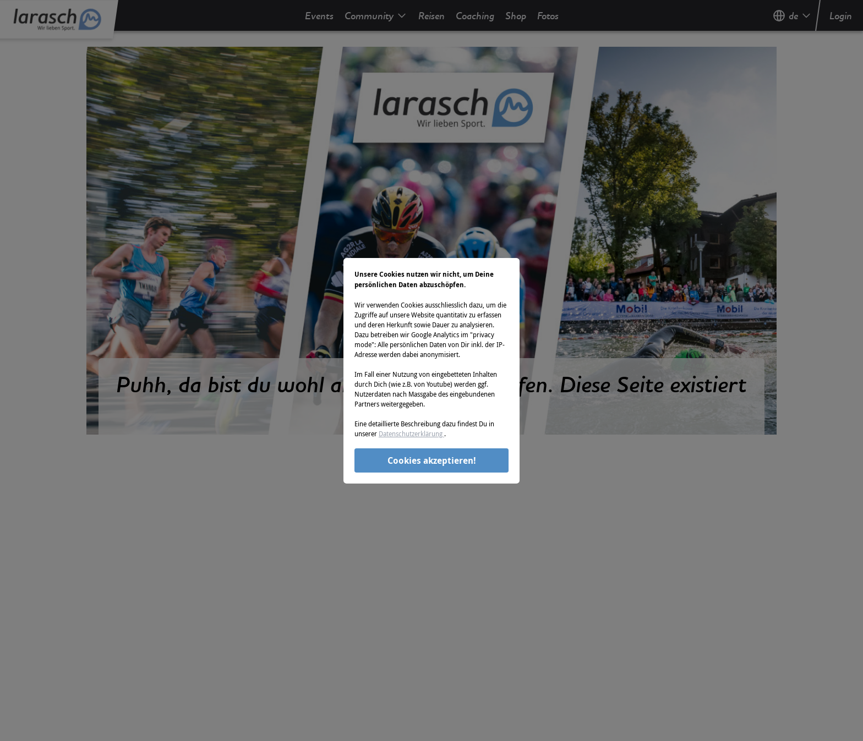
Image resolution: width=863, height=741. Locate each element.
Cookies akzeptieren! (431, 460)
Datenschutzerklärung (411, 433)
